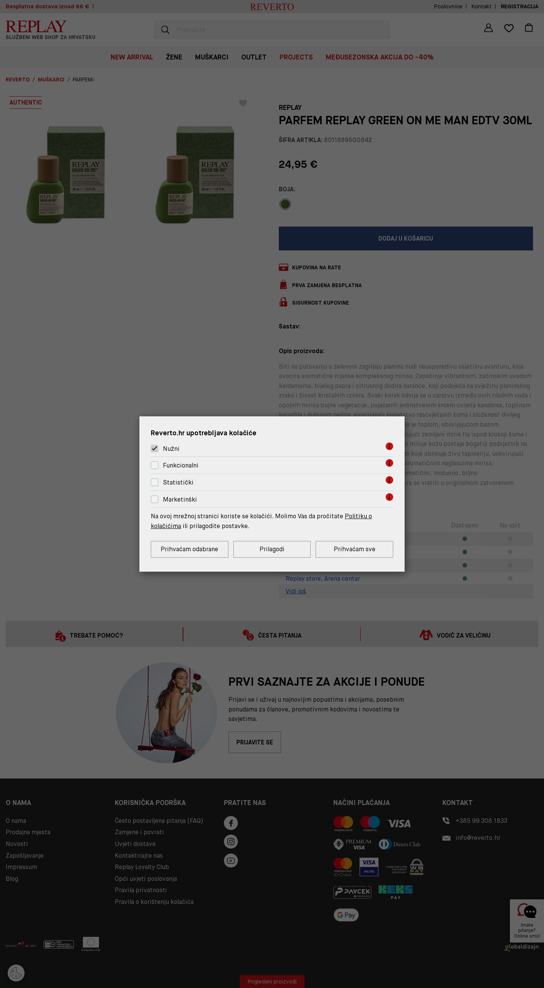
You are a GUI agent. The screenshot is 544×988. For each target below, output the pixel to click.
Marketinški (180, 499)
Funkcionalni (181, 465)
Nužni (171, 449)
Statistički (178, 482)
